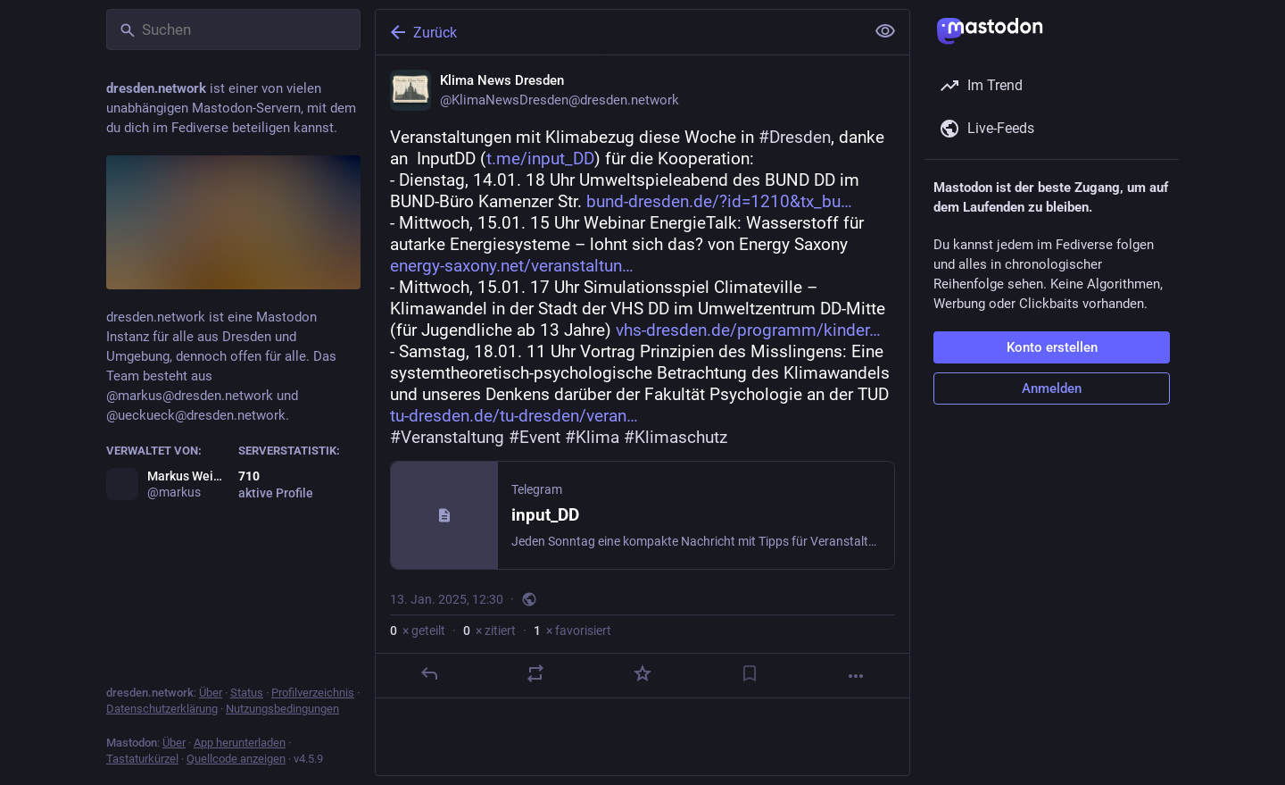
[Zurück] (618, 32)
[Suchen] (233, 29)
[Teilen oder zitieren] (535, 673)
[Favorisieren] (642, 673)
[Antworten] (429, 673)
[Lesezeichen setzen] (749, 673)
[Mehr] (855, 676)
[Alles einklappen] (885, 31)
